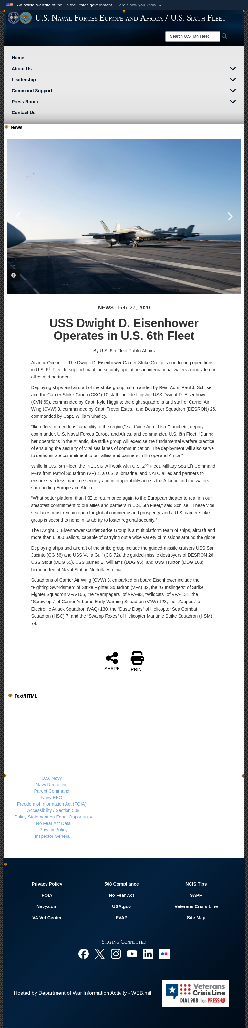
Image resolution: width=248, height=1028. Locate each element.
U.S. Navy (52, 778)
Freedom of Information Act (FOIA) (52, 804)
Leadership (126, 80)
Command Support (126, 91)
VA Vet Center (47, 917)
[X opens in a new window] (100, 953)
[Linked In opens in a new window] (148, 953)
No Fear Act (121, 895)
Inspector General (53, 836)
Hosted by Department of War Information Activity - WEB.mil (82, 993)
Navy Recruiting (52, 784)
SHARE (112, 661)
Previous (18, 216)
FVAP (121, 917)
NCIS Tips (196, 883)
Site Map (196, 917)
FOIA (47, 895)
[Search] (192, 36)
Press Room (126, 102)
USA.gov (121, 906)
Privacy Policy (53, 829)
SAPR (196, 895)
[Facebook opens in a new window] (83, 953)
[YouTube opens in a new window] (132, 953)
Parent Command (51, 791)
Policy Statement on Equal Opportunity (53, 816)
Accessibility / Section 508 (53, 810)
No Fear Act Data (53, 823)
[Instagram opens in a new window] (116, 953)
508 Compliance (121, 883)
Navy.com (46, 906)
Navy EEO (51, 797)
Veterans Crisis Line (196, 906)
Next (229, 216)
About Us (126, 69)
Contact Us (24, 112)
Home (18, 57)
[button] (139, 5)
